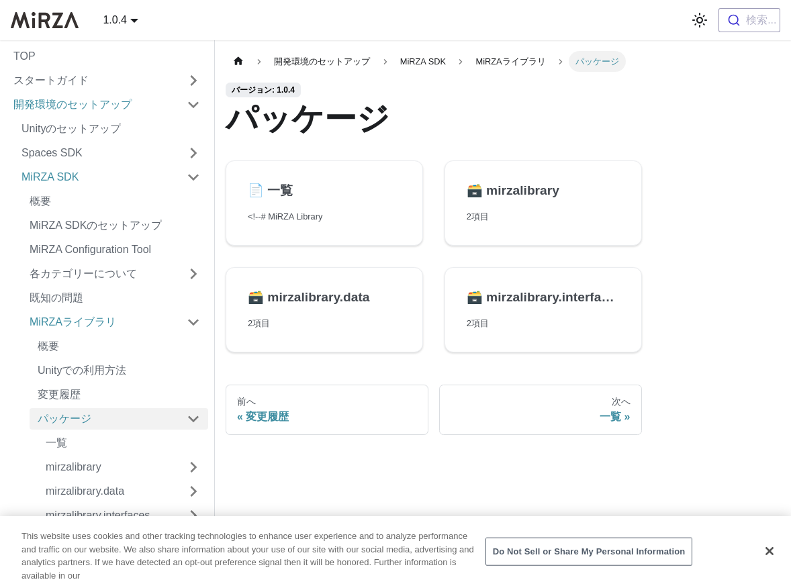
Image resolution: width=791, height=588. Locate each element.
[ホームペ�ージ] (238, 61)
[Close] (769, 556)
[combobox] (749, 20)
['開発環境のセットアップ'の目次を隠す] (193, 104)
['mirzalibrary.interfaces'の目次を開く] (193, 515)
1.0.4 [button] (115, 20)
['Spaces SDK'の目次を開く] (193, 153)
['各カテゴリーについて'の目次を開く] (193, 274)
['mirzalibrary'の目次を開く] (193, 467)
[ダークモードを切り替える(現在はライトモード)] (699, 20)
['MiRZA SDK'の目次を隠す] (193, 177)
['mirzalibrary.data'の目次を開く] (193, 491)
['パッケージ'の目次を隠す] (193, 419)
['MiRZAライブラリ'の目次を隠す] (193, 322)
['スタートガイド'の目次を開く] (193, 80)
